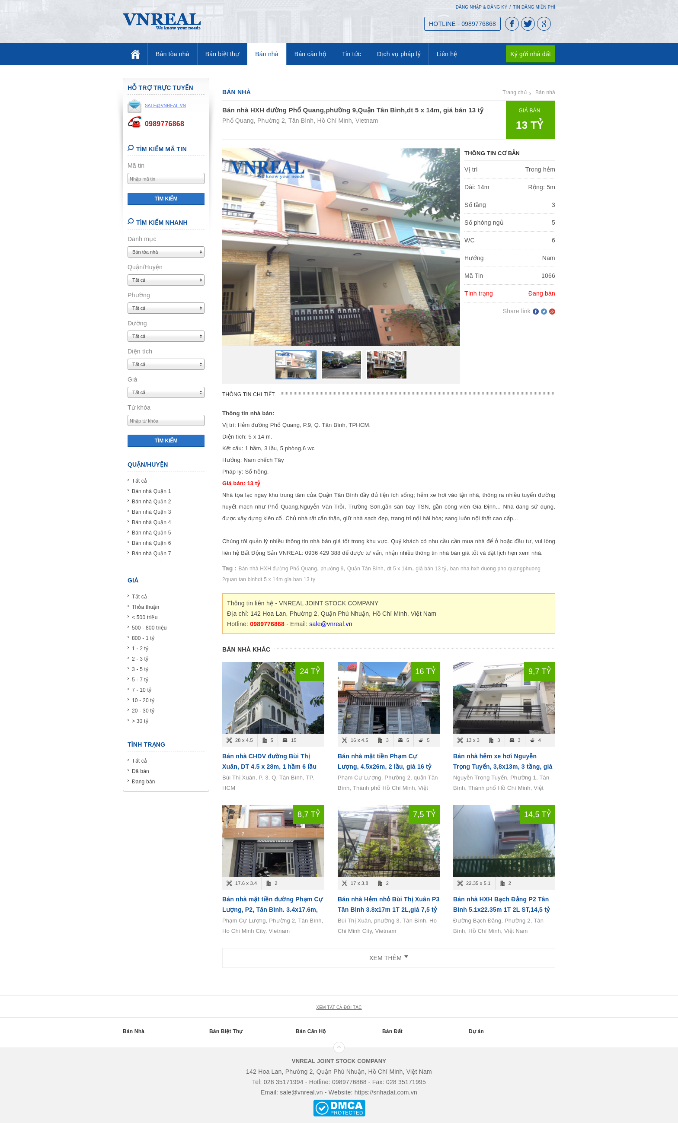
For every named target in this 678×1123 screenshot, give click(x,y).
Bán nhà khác (246, 649)
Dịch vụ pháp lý (399, 54)
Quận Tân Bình (365, 569)
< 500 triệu (145, 617)
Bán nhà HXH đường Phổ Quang (278, 569)
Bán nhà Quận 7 (151, 553)
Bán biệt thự (222, 54)
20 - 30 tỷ (143, 711)
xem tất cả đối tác (338, 1007)
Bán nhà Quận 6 (151, 543)
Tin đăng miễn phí (534, 7)
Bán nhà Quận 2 (151, 502)
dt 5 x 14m (399, 569)
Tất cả (139, 481)
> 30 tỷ (140, 721)
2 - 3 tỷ (140, 659)
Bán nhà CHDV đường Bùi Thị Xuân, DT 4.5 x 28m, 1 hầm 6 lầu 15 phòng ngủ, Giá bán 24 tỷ (269, 766)
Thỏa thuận (145, 607)
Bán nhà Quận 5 (151, 533)
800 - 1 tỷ (143, 638)
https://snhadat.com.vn (386, 1092)
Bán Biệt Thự (226, 1031)
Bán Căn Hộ (311, 1031)
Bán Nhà (133, 1031)
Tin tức (351, 54)
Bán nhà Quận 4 (151, 522)
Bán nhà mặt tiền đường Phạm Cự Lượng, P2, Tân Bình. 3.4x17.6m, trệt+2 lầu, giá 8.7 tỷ (272, 909)
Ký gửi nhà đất (530, 54)
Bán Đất (392, 1031)
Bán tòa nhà (172, 54)
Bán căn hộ (310, 54)
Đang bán (143, 782)
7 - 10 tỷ (141, 690)
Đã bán (140, 771)
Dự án (476, 1031)
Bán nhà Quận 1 (151, 491)
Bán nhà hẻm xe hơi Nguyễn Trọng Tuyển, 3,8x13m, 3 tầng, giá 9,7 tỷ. (503, 766)
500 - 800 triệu (149, 628)
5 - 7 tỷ (140, 680)
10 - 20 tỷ (143, 700)
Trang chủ (514, 92)
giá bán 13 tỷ (431, 569)
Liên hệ (447, 54)
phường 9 (331, 569)
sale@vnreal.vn (330, 623)
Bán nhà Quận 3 (151, 512)
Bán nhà (266, 54)
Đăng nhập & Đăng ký (482, 7)
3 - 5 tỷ (140, 669)
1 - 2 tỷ (140, 649)
